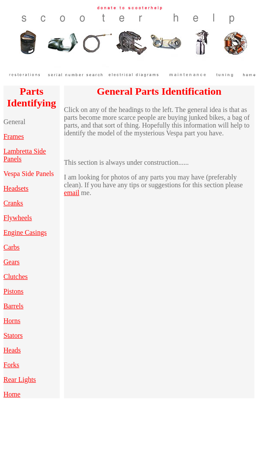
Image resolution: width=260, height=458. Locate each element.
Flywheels (17, 217)
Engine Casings (25, 232)
